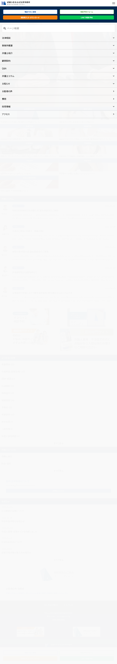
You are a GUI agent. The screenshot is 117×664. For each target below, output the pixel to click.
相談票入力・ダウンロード (30, 17)
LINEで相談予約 (87, 17)
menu (113, 3)
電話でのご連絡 (30, 12)
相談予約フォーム (86, 12)
